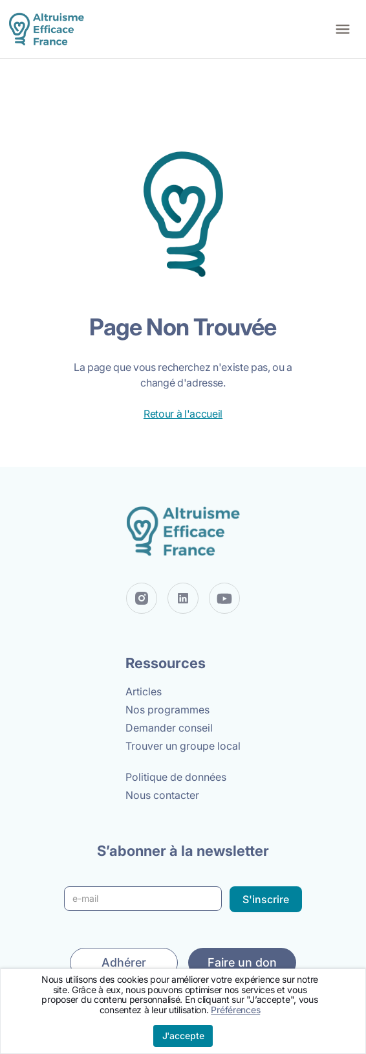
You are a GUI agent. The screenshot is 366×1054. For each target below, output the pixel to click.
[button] (343, 29)
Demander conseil (169, 727)
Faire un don (242, 962)
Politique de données (175, 776)
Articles (143, 691)
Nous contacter (162, 795)
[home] (46, 29)
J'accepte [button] (183, 1035)
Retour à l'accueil (183, 413)
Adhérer (124, 962)
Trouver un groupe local (183, 745)
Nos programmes (167, 709)
